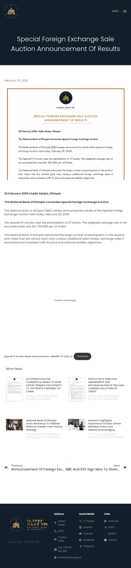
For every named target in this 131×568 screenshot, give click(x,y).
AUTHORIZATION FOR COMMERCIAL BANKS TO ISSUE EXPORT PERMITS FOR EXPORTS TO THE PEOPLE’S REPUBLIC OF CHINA (44, 385)
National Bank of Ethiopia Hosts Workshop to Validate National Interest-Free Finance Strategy (44, 425)
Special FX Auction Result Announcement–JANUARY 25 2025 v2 (38, 356)
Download (82, 356)
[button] (125, 11)
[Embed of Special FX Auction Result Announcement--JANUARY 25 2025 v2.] (65, 300)
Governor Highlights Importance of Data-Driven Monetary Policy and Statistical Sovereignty (104, 425)
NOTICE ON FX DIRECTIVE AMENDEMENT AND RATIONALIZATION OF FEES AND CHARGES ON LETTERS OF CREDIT (106, 385)
